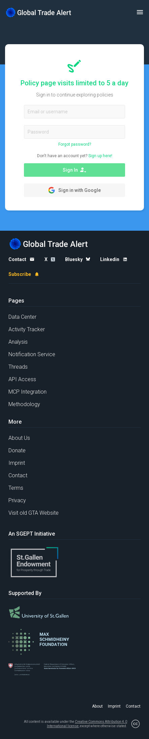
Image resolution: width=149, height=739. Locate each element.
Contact (17, 475)
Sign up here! (100, 155)
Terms (15, 488)
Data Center (22, 317)
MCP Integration (27, 392)
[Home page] (38, 12)
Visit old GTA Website (33, 513)
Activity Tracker (26, 329)
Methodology (24, 404)
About (97, 706)
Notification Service (31, 354)
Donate (17, 450)
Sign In (74, 170)
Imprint (16, 463)
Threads (18, 367)
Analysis (18, 342)
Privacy (17, 500)
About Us (19, 438)
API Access (22, 379)
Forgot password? (74, 144)
